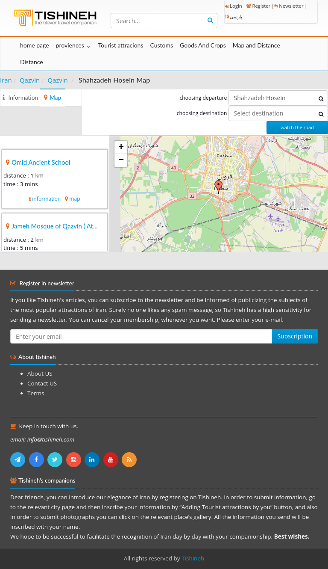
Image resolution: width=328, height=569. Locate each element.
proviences (70, 45)
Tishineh (193, 558)
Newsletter (288, 6)
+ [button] (121, 147)
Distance (31, 61)
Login (233, 6)
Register (258, 6)
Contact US (42, 383)
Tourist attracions (121, 45)
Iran (6, 80)
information (46, 198)
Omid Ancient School (41, 162)
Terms (35, 393)
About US (40, 373)
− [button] (121, 160)
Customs (161, 45)
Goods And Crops (203, 45)
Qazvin (30, 80)
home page (34, 45)
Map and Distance (256, 45)
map (74, 198)
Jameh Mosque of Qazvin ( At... (54, 226)
